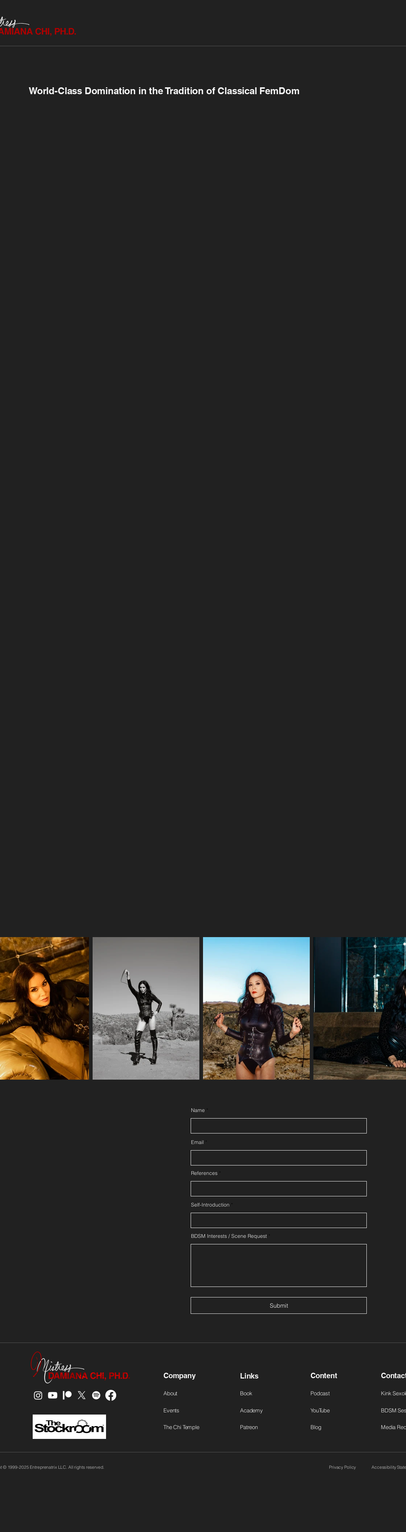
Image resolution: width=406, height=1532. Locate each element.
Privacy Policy (342, 1467)
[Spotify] (96, 1395)
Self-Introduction (210, 1204)
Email (197, 1142)
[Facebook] (110, 1395)
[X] (81, 1395)
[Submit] (279, 1305)
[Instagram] (38, 1395)
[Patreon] (67, 1395)
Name (198, 1110)
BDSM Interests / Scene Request (229, 1236)
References (204, 1173)
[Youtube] (52, 1395)
